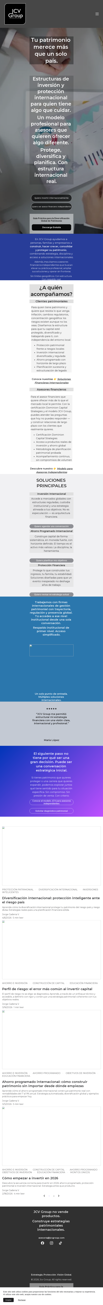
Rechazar (22, 1300)
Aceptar (8, 1300)
